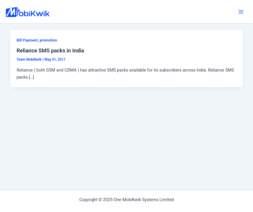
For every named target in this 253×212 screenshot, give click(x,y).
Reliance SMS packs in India (50, 50)
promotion (48, 40)
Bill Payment (27, 40)
